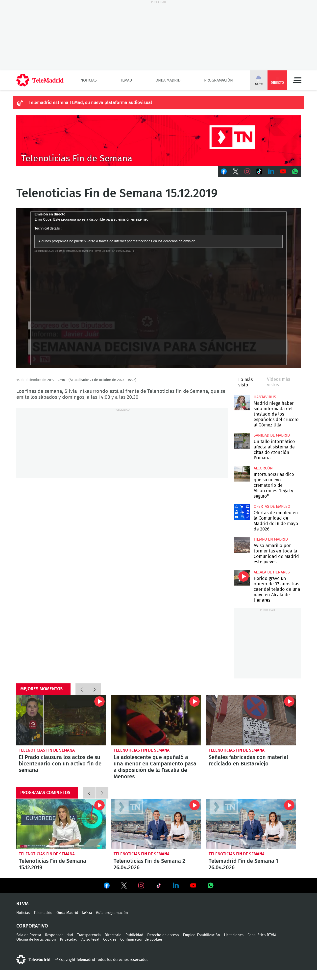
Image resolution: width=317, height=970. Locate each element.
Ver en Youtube (193, 885)
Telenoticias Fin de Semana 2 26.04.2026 (156, 824)
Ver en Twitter (124, 886)
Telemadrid (43, 913)
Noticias (88, 80)
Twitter (236, 171)
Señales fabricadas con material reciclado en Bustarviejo (251, 720)
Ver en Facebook (107, 886)
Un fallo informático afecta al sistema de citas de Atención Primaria (242, 441)
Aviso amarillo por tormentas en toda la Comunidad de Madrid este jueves (242, 545)
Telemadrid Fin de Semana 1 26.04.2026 (251, 824)
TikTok (259, 171)
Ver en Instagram (141, 885)
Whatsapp (295, 171)
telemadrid (33, 959)
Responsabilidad (59, 935)
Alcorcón (263, 468)
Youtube (283, 171)
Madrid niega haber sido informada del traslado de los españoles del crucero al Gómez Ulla (242, 402)
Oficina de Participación (36, 939)
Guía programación (112, 913)
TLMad (126, 80)
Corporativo (32, 926)
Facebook (224, 171)
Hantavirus (265, 397)
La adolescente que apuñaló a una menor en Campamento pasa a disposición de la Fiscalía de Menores (156, 720)
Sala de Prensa (28, 935)
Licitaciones (234, 935)
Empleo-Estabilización (201, 935)
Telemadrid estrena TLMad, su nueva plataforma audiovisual (90, 103)
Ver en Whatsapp (211, 885)
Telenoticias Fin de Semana (47, 750)
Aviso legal (90, 939)
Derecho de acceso (163, 935)
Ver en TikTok (159, 886)
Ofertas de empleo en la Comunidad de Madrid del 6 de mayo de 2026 (242, 512)
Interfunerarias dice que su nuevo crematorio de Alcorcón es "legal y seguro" (242, 474)
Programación (218, 80)
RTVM (22, 903)
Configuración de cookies (141, 939)
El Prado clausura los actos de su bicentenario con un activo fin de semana (61, 720)
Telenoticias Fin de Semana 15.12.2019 (61, 824)
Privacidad (68, 939)
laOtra (87, 913)
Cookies (109, 939)
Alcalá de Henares (272, 572)
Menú (297, 80)
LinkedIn (271, 171)
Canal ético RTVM (261, 935)
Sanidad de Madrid (272, 435)
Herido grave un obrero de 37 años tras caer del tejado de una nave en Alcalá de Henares (242, 578)
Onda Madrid (167, 80)
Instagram (247, 171)
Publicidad (134, 935)
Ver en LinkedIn (176, 885)
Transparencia (89, 935)
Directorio (113, 935)
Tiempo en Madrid (271, 539)
